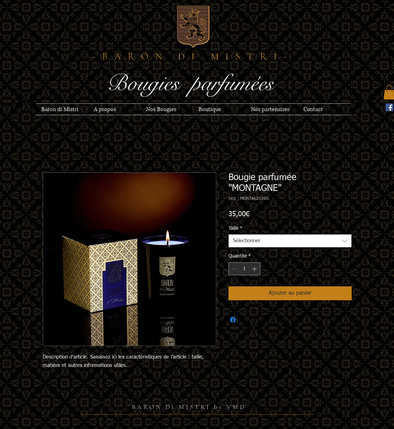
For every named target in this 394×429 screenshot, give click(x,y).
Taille (235, 228)
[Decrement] (233, 269)
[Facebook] (389, 107)
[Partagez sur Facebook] (233, 320)
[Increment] (255, 269)
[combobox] (290, 240)
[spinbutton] (244, 269)
